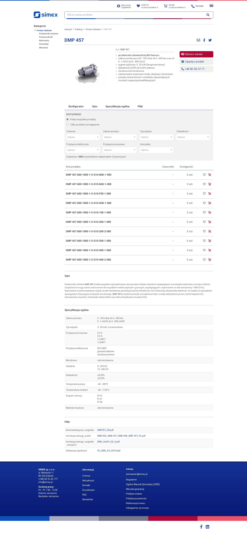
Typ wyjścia (146, 131)
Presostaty (44, 44)
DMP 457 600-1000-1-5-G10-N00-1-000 (88, 174)
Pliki (140, 106)
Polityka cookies (134, 494)
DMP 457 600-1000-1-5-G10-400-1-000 (88, 250)
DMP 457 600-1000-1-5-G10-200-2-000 (88, 231)
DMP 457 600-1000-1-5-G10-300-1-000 (88, 240)
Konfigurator (76, 106)
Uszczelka (145, 144)
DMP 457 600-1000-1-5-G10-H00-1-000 (88, 203)
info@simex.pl (45, 482)
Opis (94, 106)
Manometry (44, 40)
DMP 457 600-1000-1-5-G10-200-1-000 (88, 221)
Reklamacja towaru (135, 503)
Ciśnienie (70, 131)
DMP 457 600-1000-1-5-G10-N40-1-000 (88, 184)
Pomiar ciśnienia (44, 30)
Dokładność (182, 131)
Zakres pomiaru (111, 131)
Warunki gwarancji (135, 489)
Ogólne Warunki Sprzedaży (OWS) (143, 484)
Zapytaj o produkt (192, 61)
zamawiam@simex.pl (136, 474)
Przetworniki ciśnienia (48, 34)
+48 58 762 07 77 (192, 69)
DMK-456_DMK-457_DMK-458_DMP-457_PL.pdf (121, 436)
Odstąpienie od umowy (137, 508)
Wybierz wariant (192, 54)
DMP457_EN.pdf (105, 430)
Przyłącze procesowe (114, 144)
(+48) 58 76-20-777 (48, 479)
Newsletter (87, 499)
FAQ (84, 494)
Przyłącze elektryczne (77, 144)
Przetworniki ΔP (46, 37)
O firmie (86, 476)
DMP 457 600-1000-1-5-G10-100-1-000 (88, 212)
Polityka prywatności (136, 498)
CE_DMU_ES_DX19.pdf (109, 450)
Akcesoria (43, 48)
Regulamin (131, 479)
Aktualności (88, 480)
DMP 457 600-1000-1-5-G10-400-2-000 (88, 259)
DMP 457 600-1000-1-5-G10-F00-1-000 (88, 193)
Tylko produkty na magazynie (82, 124)
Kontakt (86, 485)
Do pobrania (88, 490)
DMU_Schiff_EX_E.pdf (108, 441)
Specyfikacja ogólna (117, 106)
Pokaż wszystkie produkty (81, 119)
